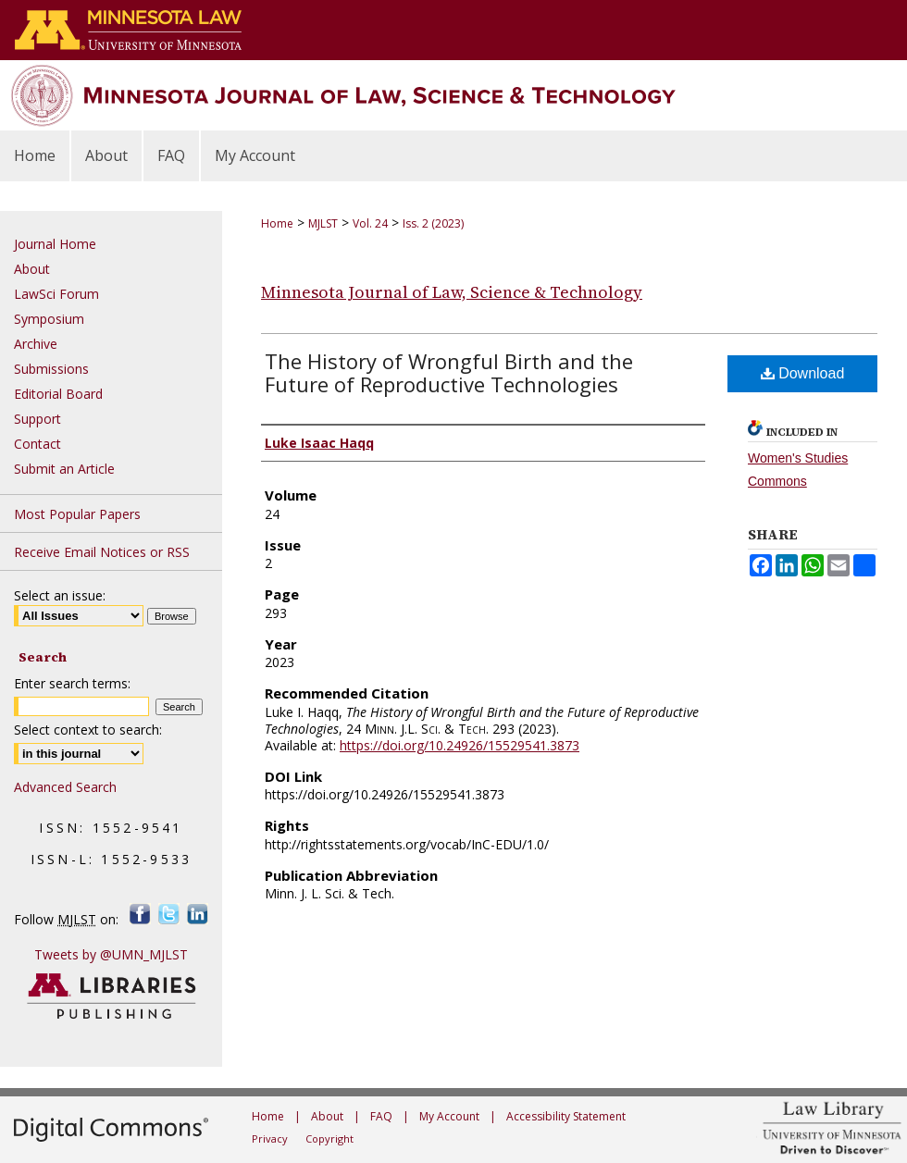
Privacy (270, 1138)
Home (277, 223)
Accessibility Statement (566, 1116)
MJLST (323, 223)
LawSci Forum (56, 294)
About (32, 269)
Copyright (329, 1138)
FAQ (381, 1116)
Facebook (140, 913)
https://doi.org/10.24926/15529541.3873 (459, 745)
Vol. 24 (370, 223)
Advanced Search (65, 787)
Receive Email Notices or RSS (102, 552)
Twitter (169, 913)
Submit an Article (64, 468)
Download (803, 373)
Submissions (51, 368)
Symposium (49, 319)
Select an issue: (60, 595)
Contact (37, 443)
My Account (449, 1116)
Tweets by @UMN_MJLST (111, 954)
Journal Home (55, 244)
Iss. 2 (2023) (433, 223)
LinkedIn (197, 913)
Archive (35, 344)
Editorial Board (58, 393)
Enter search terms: (72, 683)
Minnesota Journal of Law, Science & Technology (451, 291)
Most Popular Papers (77, 514)
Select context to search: (88, 729)
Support (37, 418)
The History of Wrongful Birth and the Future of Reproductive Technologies (449, 372)
